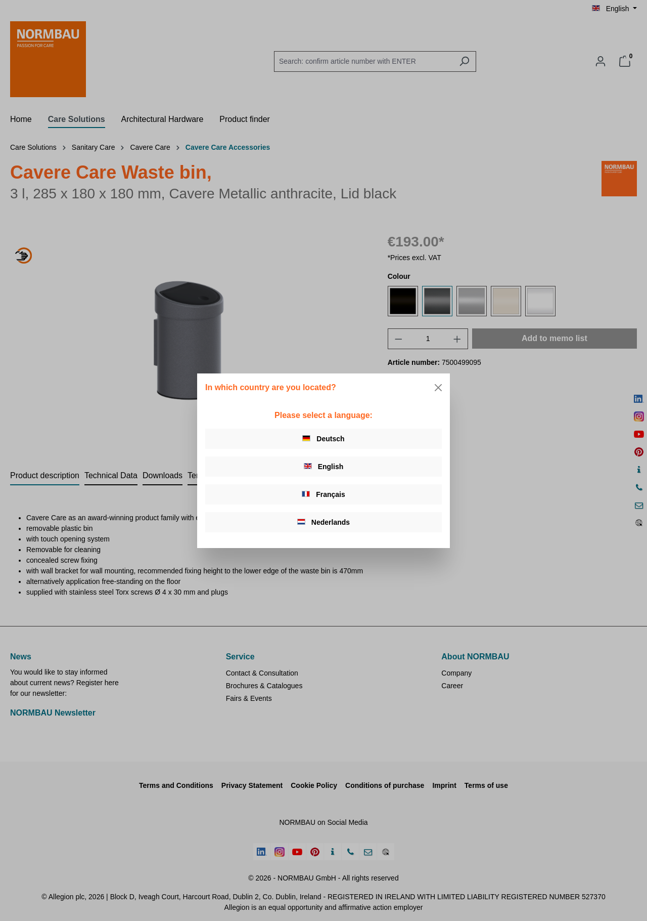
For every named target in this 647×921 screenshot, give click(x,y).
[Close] (438, 387)
